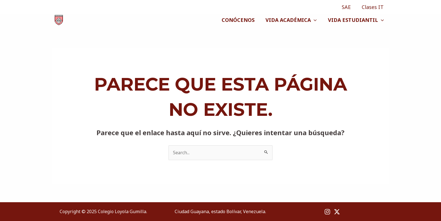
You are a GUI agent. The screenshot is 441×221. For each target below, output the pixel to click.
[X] (63, 7)
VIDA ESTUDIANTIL (356, 20)
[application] (315, 20)
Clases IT (373, 7)
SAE (347, 7)
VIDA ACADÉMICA (292, 20)
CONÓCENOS (240, 20)
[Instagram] (54, 7)
